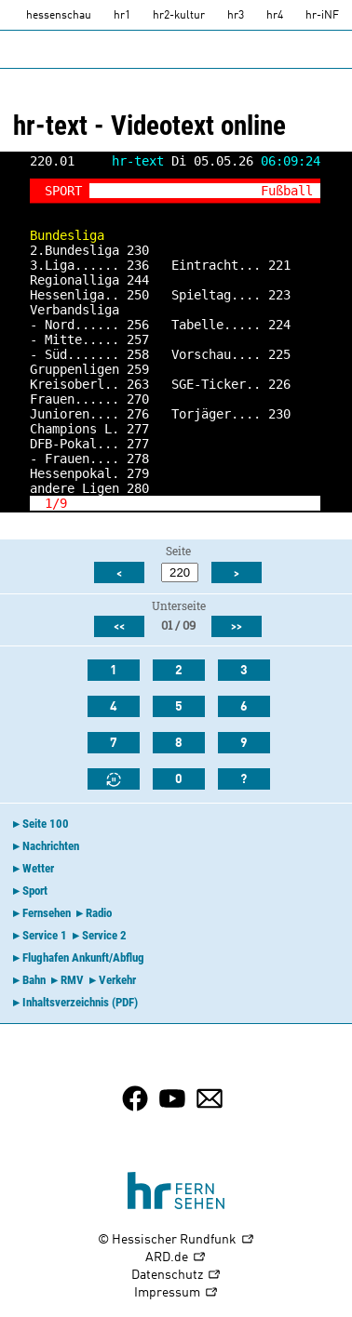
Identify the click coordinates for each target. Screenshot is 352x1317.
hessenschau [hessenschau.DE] (58, 15)
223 (279, 294)
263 (138, 384)
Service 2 (104, 935)
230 (138, 250)
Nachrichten (50, 846)
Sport (34, 891)
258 (138, 354)
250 (138, 294)
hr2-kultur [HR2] (179, 15)
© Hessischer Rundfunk (176, 1240)
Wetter (38, 868)
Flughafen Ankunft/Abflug (83, 957)
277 (138, 428)
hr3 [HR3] (235, 15)
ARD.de (176, 1258)
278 (138, 458)
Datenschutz (176, 1275)
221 (279, 265)
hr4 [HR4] (274, 15)
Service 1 (44, 935)
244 (138, 280)
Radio (99, 913)
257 (138, 339)
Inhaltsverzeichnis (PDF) (80, 1002)
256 (138, 324)
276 (138, 413)
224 (279, 324)
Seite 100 (45, 824)
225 (279, 354)
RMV (72, 980)
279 (138, 473)
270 (138, 399)
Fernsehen (46, 913)
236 (138, 265)
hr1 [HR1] (122, 15)
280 (138, 488)
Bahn (34, 980)
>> (236, 626)
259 (138, 369)
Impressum (176, 1293)
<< (119, 626)
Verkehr (117, 980)
